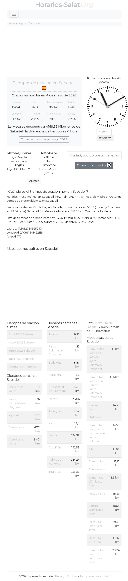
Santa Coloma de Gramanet (56, 350)
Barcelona (55, 374)
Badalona (55, 362)
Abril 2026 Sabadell (21, 334)
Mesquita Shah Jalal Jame (95, 526)
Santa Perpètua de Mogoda (17, 403)
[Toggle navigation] (14, 14)
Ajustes (34, 181)
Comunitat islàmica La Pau (96, 481)
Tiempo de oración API (95, 576)
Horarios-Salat (57, 5)
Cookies (72, 576)
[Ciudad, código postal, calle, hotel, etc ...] (94, 155)
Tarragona (55, 411)
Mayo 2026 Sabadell (22, 342)
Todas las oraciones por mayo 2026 (44, 139)
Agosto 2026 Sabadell (23, 367)
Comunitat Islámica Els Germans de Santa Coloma (97, 433)
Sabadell (36, 23)
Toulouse (55, 471)
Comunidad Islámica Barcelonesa (97, 465)
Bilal (91, 449)
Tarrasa (53, 334)
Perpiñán (55, 447)
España (22, 23)
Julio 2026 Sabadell (22, 358)
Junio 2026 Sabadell (22, 350)
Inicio (11, 23)
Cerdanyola (16, 427)
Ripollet (14, 415)
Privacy (60, 576)
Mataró (53, 399)
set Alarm (105, 138)
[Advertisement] (64, 51)
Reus (52, 423)
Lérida (53, 435)
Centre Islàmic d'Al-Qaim (96, 509)
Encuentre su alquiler (94, 165)
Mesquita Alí (97, 493)
